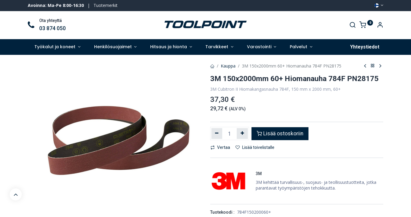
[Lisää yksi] (242, 133)
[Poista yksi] (217, 133)
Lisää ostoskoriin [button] (280, 134)
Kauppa (228, 66)
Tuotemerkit (105, 5)
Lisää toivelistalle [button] (255, 147)
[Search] (352, 25)
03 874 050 (52, 28)
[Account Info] (380, 25)
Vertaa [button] (220, 147)
